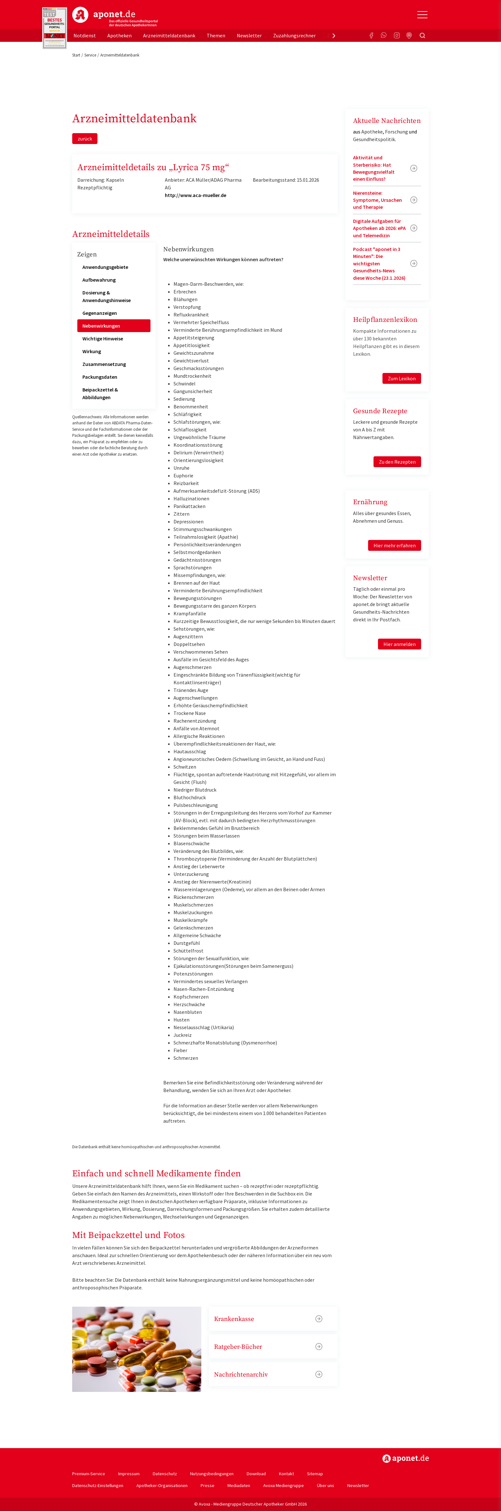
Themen (216, 35)
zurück (85, 138)
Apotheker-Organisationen (162, 1485)
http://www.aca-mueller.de (195, 195)
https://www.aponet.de (405, 1458)
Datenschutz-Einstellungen (97, 1485)
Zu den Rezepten (397, 462)
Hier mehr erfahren (395, 545)
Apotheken (119, 35)
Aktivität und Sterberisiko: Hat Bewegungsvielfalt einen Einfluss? (374, 168)
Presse (207, 1485)
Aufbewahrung (99, 280)
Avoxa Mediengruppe (283, 1485)
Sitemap (315, 1474)
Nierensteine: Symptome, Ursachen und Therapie (377, 200)
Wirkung (91, 351)
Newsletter (249, 35)
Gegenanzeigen (99, 313)
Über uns (325, 1485)
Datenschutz (165, 1474)
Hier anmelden (399, 644)
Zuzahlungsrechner (294, 35)
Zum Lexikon (402, 378)
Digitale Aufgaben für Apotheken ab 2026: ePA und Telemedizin (379, 228)
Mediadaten (238, 1485)
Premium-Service (88, 1474)
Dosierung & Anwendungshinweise (106, 296)
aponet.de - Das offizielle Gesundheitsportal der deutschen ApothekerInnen (115, 17)
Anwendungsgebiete (105, 267)
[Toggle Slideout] (422, 14)
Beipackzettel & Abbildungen (100, 393)
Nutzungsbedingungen (212, 1474)
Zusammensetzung (104, 364)
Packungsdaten (99, 377)
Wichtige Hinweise (102, 338)
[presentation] (334, 35)
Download (256, 1474)
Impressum (129, 1474)
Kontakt (286, 1474)
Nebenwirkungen (101, 326)
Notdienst (84, 35)
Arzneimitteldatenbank (169, 35)
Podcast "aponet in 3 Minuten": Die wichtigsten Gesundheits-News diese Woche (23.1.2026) (379, 263)
